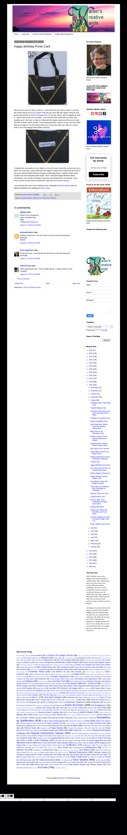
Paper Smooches (96, 723)
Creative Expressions (60, 676)
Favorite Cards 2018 (88, 690)
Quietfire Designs (48, 730)
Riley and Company (91, 733)
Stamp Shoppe (62, 747)
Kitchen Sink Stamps (44, 708)
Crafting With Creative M (29, 222)
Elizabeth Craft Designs (69, 688)
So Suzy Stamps (32, 745)
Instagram (39, 705)
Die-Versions (72, 683)
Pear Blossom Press (55, 726)
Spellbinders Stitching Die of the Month (30, 747)
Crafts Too (47, 674)
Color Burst (23, 669)
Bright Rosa (50, 662)
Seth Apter (58, 740)
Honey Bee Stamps (97, 700)
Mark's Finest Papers (70, 712)
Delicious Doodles (94, 681)
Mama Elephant (31, 712)
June (93, 531)
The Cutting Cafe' (59, 755)
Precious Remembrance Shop (78, 728)
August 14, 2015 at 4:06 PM (30, 274)
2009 (91, 566)
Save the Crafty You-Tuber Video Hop (89, 736)
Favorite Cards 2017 (72, 690)
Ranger (75, 730)
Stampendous (91, 747)
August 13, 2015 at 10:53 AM (30, 225)
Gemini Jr (105, 695)
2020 (91, 369)
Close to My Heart (92, 667)
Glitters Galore (83, 697)
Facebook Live (40, 690)
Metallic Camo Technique (41, 715)
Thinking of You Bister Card (100, 418)
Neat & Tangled (89, 718)
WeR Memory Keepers (49, 198)
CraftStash (57, 674)
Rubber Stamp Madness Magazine (33, 736)
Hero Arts (81, 700)
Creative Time (78, 676)
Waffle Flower (35, 765)
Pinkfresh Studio (30, 728)
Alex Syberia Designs (96, 655)
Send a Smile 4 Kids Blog (101, 738)
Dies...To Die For (89, 683)
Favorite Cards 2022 (52, 693)
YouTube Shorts (59, 767)
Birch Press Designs (64, 660)
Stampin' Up (37, 198)
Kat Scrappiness (98, 705)
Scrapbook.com (41, 738)
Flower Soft (20, 695)
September (95, 397)
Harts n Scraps (40, 700)
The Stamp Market (39, 757)
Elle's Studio (85, 688)
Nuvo (87, 721)
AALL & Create (82, 655)
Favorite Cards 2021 (38, 693)
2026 (91, 350)
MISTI (79, 715)
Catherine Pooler (58, 665)
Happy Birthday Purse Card (100, 465)
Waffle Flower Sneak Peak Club (55, 764)
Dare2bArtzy (41, 681)
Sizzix (91, 743)
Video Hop (76, 762)
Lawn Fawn (60, 708)
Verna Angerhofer (27, 250)
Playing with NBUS (97, 507)
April (92, 537)
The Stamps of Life (53, 757)
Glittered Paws (25, 266)
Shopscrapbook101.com (98, 740)
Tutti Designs (30, 762)
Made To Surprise (62, 710)
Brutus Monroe (88, 662)
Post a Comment (23, 279)
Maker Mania (20, 712)
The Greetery (74, 755)
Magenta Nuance (76, 710)
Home (16, 34)
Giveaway (70, 697)
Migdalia (23, 212)
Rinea (103, 733)
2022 (91, 363)
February (94, 544)
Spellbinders (71, 745)
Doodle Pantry (57, 686)
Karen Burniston (74, 705)
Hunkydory (32, 702)
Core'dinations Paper (61, 669)
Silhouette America (25, 743)
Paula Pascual (41, 725)
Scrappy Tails (73, 738)
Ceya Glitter (69, 665)
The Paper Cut (105, 755)
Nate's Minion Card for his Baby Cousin (99, 453)
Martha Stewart (86, 712)
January (94, 547)
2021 (91, 366)
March (93, 541)
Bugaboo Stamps (104, 662)
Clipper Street (78, 667)
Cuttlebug (28, 681)
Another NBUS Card (97, 497)
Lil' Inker (103, 708)
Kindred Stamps (29, 708)
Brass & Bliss (39, 662)
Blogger (77, 778)
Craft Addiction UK (58, 672)
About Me (25, 34)
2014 (91, 551)
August (93, 400)
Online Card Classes (103, 721)
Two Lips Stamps (44, 762)
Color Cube (34, 669)
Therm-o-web (76, 757)
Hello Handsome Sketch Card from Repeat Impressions (99, 426)
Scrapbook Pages (26, 738)
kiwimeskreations (27, 232)
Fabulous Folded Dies (26, 690)
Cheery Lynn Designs (83, 665)
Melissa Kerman (103, 712)
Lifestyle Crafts (92, 708)
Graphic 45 (94, 697)
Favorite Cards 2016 (56, 690)
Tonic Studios (80, 759)
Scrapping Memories (57, 738)
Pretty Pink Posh (96, 728)
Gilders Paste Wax (23, 697)
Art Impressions (81, 658)
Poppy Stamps (56, 728)
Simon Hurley (42, 743)
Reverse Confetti (77, 733)
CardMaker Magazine (26, 665)
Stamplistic (36, 750)
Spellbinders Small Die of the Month (95, 745)
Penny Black (72, 725)
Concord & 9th (44, 669)
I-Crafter (60, 702)
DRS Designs (27, 688)
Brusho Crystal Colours (69, 662)
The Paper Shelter (26, 757)
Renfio (89, 730)
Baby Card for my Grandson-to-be (97, 432)
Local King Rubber (47, 710)
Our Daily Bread (39, 723)
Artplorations (95, 658)
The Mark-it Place (89, 755)
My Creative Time (45, 718)
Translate (101, 330)
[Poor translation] (10, 796)
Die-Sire (61, 683)
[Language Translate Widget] (99, 327)
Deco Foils (60, 681)
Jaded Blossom (57, 705)
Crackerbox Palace (36, 672)
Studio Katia (73, 750)
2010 (91, 563)
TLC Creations (65, 760)
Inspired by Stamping (26, 705)
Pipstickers (43, 728)
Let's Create (78, 708)
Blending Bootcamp (89, 660)
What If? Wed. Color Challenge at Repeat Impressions (98, 502)
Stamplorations (48, 750)
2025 (91, 353)
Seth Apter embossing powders (75, 740)
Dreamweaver (95, 686)
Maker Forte (102, 710)
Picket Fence (87, 725)
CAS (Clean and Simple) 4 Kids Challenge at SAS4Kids (99, 488)
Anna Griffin (58, 658)
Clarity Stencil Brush (26, 667)
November (95, 391)
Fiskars (63, 693)
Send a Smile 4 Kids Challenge (34, 740)
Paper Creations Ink (54, 723)
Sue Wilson (84, 750)
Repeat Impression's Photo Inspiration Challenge (100, 458)
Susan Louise (33, 752)
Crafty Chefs (66, 674)
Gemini (97, 695)
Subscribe (98, 174)
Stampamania (77, 747)
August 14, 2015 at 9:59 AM (30, 258)
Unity (67, 762)
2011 (91, 560)
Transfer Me (99, 760)
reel (83, 730)
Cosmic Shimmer (78, 669)
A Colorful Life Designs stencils (59, 655)
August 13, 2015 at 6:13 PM (30, 243)
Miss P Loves (71, 715)
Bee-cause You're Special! (99, 448)
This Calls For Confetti (94, 757)
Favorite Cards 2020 (24, 693)
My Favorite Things (62, 718)
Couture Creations (94, 669)
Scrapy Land (85, 738)
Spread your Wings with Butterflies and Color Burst (98, 512)
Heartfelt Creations (56, 700)
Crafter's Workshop (35, 674)
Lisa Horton (34, 710)
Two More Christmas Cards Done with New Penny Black (100, 413)
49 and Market (36, 655)
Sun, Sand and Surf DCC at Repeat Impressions (100, 469)
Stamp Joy (51, 747)
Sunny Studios (21, 752)
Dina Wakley (105, 683)
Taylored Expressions (78, 752)
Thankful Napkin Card (98, 408)
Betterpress (48, 660)
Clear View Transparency (61, 667)
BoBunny (27, 662)
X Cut (33, 767)
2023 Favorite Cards (22, 655)
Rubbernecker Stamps (54, 736)
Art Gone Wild (69, 658)
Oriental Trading (25, 723)
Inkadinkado (95, 702)
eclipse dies (40, 688)
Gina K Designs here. (39, 115)
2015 (91, 385)
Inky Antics (106, 702)
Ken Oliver (20, 708)
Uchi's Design (57, 762)
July (92, 528)
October (94, 394)
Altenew (44, 658)
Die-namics (52, 683)
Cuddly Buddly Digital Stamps (60, 679)
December (95, 387)
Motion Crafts (102, 715)
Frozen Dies (60, 695)
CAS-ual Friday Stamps (42, 665)
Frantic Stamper (32, 695)
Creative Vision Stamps (92, 676)
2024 (91, 356)
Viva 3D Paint (100, 762)
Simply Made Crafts (79, 743)
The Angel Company (41, 755)
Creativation (28, 676)
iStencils (47, 705)
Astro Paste (105, 658)
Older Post (76, 283)
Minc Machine (58, 715)
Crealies (76, 674)
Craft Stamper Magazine (93, 672)
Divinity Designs (22, 686)
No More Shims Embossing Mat (53, 721)
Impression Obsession (75, 702)
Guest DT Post (105, 697)
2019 (91, 372)
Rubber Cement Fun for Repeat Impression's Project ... (98, 438)
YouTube (42, 767)
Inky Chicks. (46, 188)
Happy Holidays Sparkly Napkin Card (98, 477)
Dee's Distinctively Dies (77, 681)
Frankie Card (95, 462)
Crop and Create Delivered (36, 679)
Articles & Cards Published (41, 34)
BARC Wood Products (34, 660)
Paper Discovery (71, 723)
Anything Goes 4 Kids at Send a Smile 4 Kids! (99, 444)
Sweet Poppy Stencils (47, 752)
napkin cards (77, 718)
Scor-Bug (108, 736)
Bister (78, 660)
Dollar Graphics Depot (40, 686)
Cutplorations (93, 679)
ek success (51, 688)
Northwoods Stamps (75, 721)
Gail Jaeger (89, 695)
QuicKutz (36, 730)
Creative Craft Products (42, 676)
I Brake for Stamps (47, 702)
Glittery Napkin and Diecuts (100, 473)
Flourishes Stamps (26, 198)
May (92, 534)
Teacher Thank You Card (99, 493)
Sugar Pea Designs (101, 750)
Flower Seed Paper (103, 693)
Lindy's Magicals (22, 710)
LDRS (70, 708)
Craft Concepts (75, 672)
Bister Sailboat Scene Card (100, 524)
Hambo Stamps (25, 700)
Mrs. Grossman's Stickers (26, 718)
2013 (91, 554)
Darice (50, 681)
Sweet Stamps (64, 185)
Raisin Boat (64, 730)
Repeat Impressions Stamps (47, 733)
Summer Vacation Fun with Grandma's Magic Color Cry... (100, 519)
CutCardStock (79, 679)
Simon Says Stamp (59, 743)
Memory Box (22, 715)
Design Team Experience (64, 34)
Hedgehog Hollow (70, 700)
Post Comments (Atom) (32, 287)
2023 (91, 360)
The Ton (65, 757)
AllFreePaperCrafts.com (30, 658)
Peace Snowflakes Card (99, 421)
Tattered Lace (62, 752)
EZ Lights (107, 688)
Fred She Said (47, 695)
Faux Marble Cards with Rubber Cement (98, 482)
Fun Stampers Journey (74, 695)
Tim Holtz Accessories (45, 760)
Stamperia (105, 747)
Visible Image (87, 762)
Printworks (27, 730)
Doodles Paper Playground (76, 686)
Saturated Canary (70, 736)
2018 (91, 375)
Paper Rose (83, 723)
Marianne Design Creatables (48, 712)
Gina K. (35, 697)
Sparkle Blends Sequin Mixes (52, 745)
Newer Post (19, 283)
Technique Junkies (100, 752)
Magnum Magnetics (90, 710)
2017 (91, 378)
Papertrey (29, 726)
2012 (91, 557)
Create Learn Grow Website (93, 674)
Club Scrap (106, 667)
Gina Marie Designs (52, 697)
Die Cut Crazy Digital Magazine (35, 683)
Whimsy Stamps (96, 765)
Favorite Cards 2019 (103, 690)
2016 (91, 382)
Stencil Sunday (62, 750)
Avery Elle (20, 660)
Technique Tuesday (24, 755)
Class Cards (41, 667)
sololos (62, 778)
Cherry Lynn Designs (102, 665)
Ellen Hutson (96, 688)
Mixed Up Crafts (90, 715)
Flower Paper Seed (89, 693)
